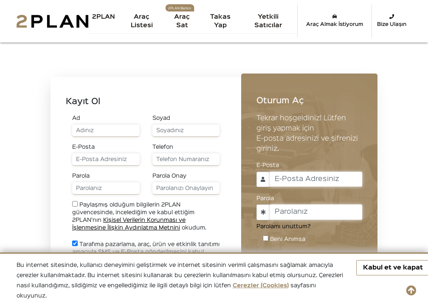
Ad (76, 118)
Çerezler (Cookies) (261, 285)
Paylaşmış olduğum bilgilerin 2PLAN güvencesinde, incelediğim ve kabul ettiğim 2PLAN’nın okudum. (139, 215)
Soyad (161, 118)
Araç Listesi (142, 21)
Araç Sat (182, 21)
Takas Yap (220, 21)
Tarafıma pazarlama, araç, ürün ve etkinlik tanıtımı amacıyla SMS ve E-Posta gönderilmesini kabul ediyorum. (146, 251)
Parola (81, 175)
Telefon (162, 147)
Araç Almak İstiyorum (334, 20)
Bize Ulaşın (391, 20)
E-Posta (83, 147)
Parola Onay (169, 175)
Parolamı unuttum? (283, 226)
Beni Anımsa (287, 239)
